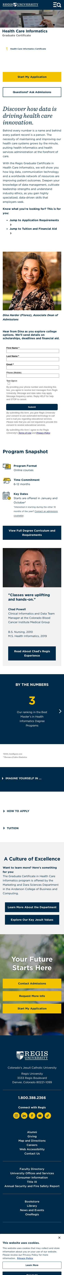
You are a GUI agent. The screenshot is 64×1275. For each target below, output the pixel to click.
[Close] (59, 1244)
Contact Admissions (32, 983)
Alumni (32, 1132)
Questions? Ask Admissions (32, 92)
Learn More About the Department (32, 907)
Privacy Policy (17, 1236)
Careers (32, 1145)
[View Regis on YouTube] (40, 1115)
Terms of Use (33, 1236)
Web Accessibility (32, 1149)
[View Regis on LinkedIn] (24, 1115)
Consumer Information (32, 1177)
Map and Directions (32, 1140)
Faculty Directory (32, 1169)
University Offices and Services (32, 1173)
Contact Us (32, 1153)
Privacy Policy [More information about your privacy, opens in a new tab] (25, 1264)
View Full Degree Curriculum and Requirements (32, 533)
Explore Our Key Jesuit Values (32, 919)
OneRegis (32, 1214)
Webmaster (49, 1236)
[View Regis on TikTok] (48, 1115)
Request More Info (32, 996)
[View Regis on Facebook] (32, 1115)
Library (32, 1205)
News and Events (32, 1210)
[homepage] (20, 5)
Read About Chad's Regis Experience (32, 653)
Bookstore (32, 1201)
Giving (32, 1136)
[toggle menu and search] (57, 4)
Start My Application (32, 77)
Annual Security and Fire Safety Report (32, 1186)
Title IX (32, 1181)
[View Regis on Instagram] (16, 1115)
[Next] (59, 711)
